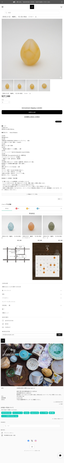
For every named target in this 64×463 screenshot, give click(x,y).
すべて (6, 208)
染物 (3, 294)
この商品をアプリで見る (32, 194)
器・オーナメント (6, 290)
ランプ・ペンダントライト (8, 301)
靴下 (3, 309)
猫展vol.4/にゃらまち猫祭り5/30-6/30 (11, 286)
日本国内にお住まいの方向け (32, 117)
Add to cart (32, 112)
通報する (60, 199)
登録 (59, 334)
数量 (3, 100)
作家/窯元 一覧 (6, 305)
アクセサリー (5, 298)
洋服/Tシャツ (5, 313)
